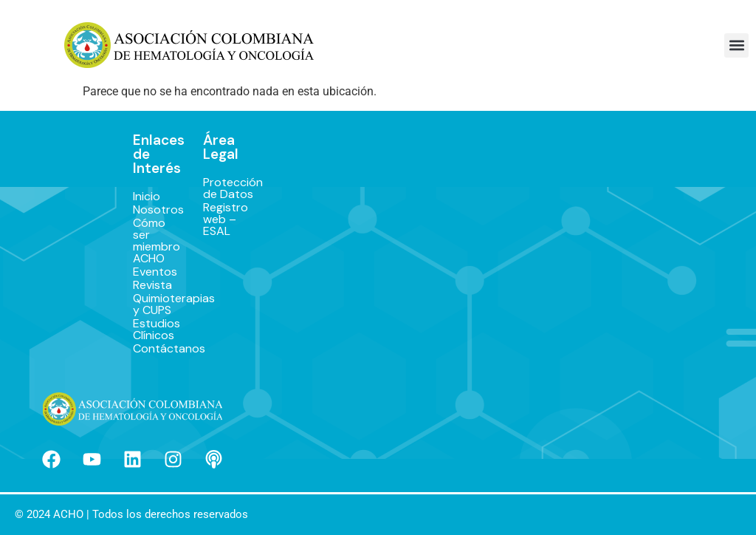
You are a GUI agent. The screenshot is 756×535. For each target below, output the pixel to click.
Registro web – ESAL (221, 219)
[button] (736, 45)
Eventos (153, 272)
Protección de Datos (221, 188)
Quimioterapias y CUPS (153, 304)
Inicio (146, 196)
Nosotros (153, 210)
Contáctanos (153, 348)
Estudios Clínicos (153, 329)
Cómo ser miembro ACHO (153, 241)
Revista (152, 285)
